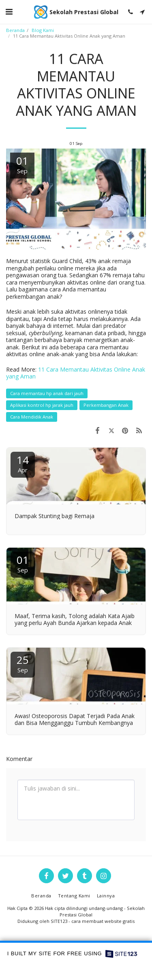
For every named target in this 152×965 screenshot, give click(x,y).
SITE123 (59, 921)
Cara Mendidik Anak (31, 417)
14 (23, 463)
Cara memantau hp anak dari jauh (46, 393)
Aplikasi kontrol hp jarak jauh (41, 405)
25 (23, 663)
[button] (9, 11)
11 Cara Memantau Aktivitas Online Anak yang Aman (75, 373)
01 (23, 563)
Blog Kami (43, 30)
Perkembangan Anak (105, 405)
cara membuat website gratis (103, 921)
